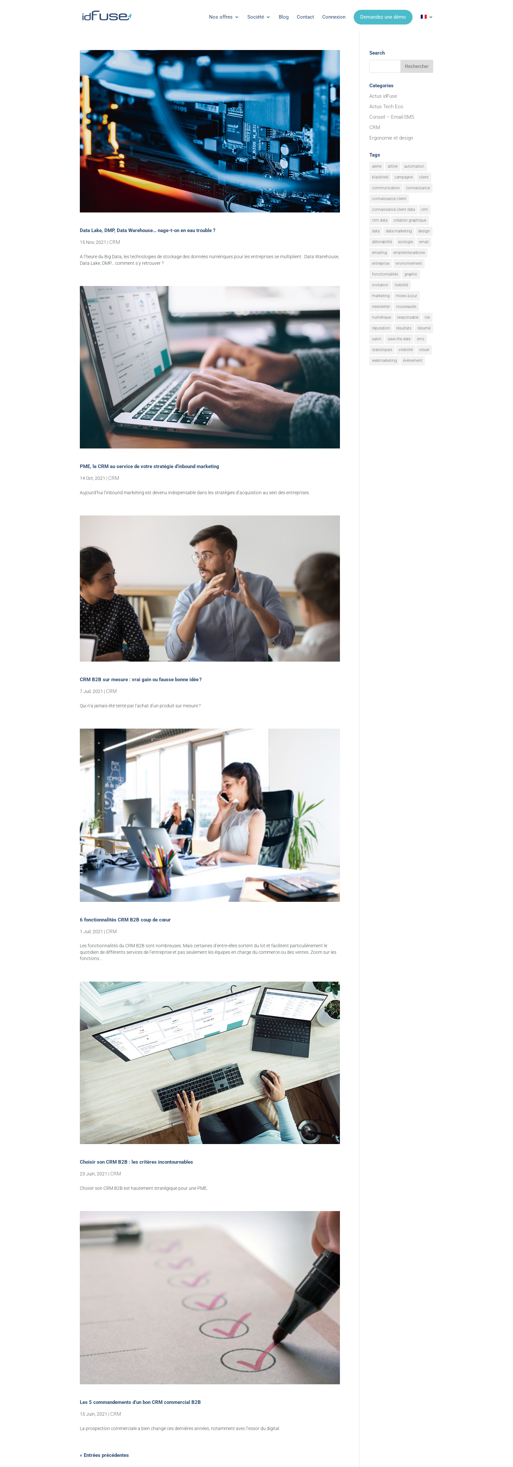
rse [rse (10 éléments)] (427, 317)
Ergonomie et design (391, 138)
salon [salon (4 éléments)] (376, 339)
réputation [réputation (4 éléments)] (381, 328)
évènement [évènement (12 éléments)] (412, 360)
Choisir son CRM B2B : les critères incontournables (136, 1162)
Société (255, 17)
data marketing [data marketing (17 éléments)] (399, 231)
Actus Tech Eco (386, 107)
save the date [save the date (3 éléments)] (399, 339)
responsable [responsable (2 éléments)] (407, 317)
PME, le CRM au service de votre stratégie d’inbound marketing (149, 466)
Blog (284, 17)
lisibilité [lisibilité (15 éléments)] (401, 285)
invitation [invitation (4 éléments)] (380, 285)
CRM (114, 242)
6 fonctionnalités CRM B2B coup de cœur (125, 920)
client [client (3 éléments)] (424, 177)
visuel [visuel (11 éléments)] (424, 349)
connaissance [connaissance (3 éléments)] (418, 188)
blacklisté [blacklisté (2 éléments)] (380, 177)
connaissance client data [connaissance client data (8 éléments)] (393, 209)
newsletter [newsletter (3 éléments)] (381, 306)
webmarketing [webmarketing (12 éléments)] (384, 360)
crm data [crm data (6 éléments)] (379, 220)
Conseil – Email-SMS (391, 117)
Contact (305, 17)
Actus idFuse (383, 96)
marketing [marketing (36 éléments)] (381, 296)
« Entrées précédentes (104, 1455)
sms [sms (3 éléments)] (420, 339)
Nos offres (221, 17)
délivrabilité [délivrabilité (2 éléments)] (382, 242)
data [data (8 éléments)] (376, 231)
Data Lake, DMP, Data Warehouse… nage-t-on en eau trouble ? (147, 230)
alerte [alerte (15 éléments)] (376, 166)
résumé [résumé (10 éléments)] (424, 328)
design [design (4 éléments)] (424, 231)
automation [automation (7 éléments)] (414, 166)
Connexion (333, 17)
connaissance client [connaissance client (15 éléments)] (389, 198)
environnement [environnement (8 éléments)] (409, 263)
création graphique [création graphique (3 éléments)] (410, 220)
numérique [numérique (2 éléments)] (381, 317)
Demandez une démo (383, 17)
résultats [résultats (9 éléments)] (403, 328)
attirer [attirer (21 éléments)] (393, 166)
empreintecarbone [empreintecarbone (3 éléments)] (409, 252)
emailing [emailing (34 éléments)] (379, 252)
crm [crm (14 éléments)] (424, 209)
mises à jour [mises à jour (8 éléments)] (406, 296)
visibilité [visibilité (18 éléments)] (405, 349)
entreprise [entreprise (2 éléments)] (380, 263)
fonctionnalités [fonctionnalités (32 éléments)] (385, 274)
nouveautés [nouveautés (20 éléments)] (406, 306)
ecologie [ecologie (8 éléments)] (405, 242)
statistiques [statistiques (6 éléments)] (382, 349)
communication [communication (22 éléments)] (386, 188)
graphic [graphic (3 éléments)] (410, 274)
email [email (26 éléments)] (424, 242)
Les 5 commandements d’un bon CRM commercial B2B (140, 1402)
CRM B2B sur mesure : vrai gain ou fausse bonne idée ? (141, 680)
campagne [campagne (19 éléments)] (404, 177)
